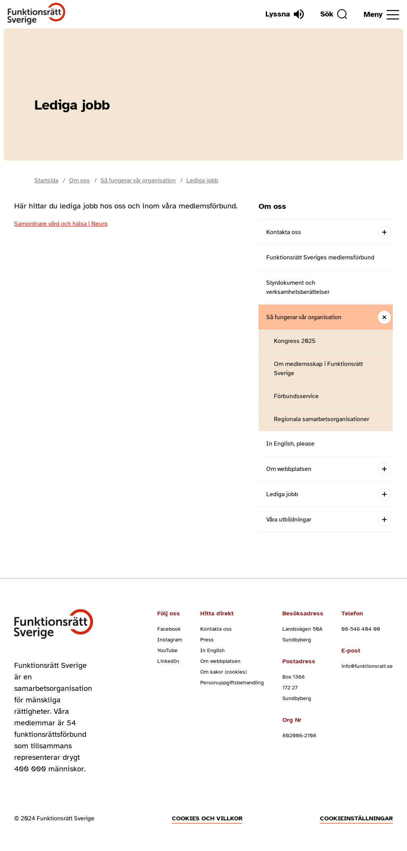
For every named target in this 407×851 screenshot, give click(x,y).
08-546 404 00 (360, 629)
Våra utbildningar (288, 519)
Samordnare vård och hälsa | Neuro (61, 224)
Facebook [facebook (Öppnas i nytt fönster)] (169, 629)
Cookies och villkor (207, 818)
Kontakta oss (283, 232)
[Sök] (333, 14)
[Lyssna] (284, 14)
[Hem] (37, 14)
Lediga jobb (282, 494)
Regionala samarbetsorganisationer (321, 419)
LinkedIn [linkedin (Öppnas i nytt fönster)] (168, 661)
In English (212, 650)
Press (207, 639)
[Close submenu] (384, 317)
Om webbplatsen (288, 469)
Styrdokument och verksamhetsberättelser (298, 287)
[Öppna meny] (381, 15)
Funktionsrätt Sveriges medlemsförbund (320, 257)
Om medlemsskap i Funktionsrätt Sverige (318, 368)
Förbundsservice (296, 396)
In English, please (290, 444)
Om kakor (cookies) (223, 672)
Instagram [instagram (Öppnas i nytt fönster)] (169, 639)
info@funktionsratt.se (367, 666)
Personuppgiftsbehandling (232, 682)
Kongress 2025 (294, 341)
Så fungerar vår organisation (303, 317)
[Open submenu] (384, 232)
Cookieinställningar (356, 818)
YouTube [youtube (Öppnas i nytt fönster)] (167, 650)
